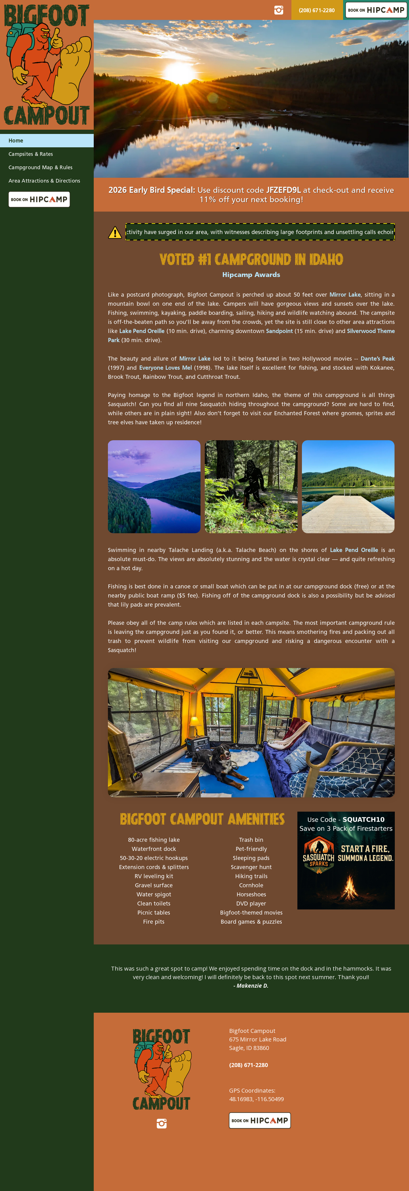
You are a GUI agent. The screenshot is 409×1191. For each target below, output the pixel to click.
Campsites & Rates (31, 154)
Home (16, 141)
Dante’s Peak (377, 359)
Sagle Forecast (352, 1088)
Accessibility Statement (126, 1183)
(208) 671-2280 (317, 11)
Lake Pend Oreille (145, 331)
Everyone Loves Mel (165, 368)
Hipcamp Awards (251, 275)
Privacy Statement (168, 1183)
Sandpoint (291, 331)
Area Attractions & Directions (44, 181)
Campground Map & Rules (41, 168)
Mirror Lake (345, 295)
